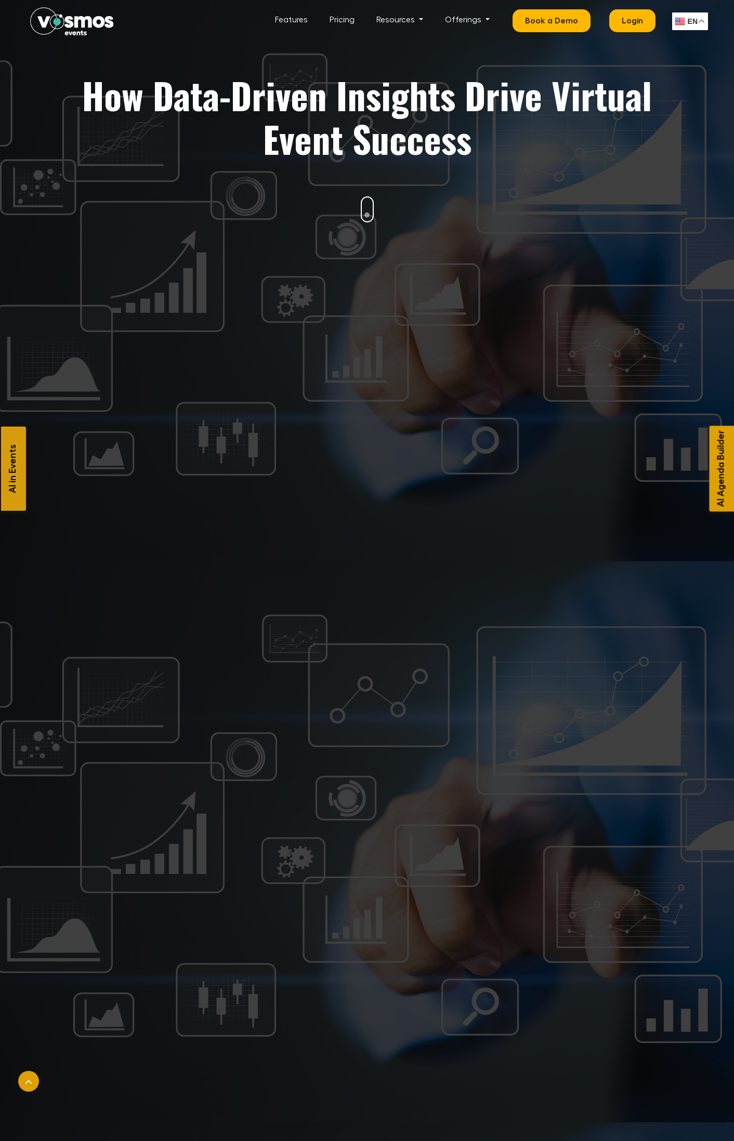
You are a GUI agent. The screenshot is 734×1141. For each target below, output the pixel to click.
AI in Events (12, 468)
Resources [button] (396, 20)
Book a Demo (551, 21)
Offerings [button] (464, 20)
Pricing (342, 20)
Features (291, 20)
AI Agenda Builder (721, 468)
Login (632, 21)
